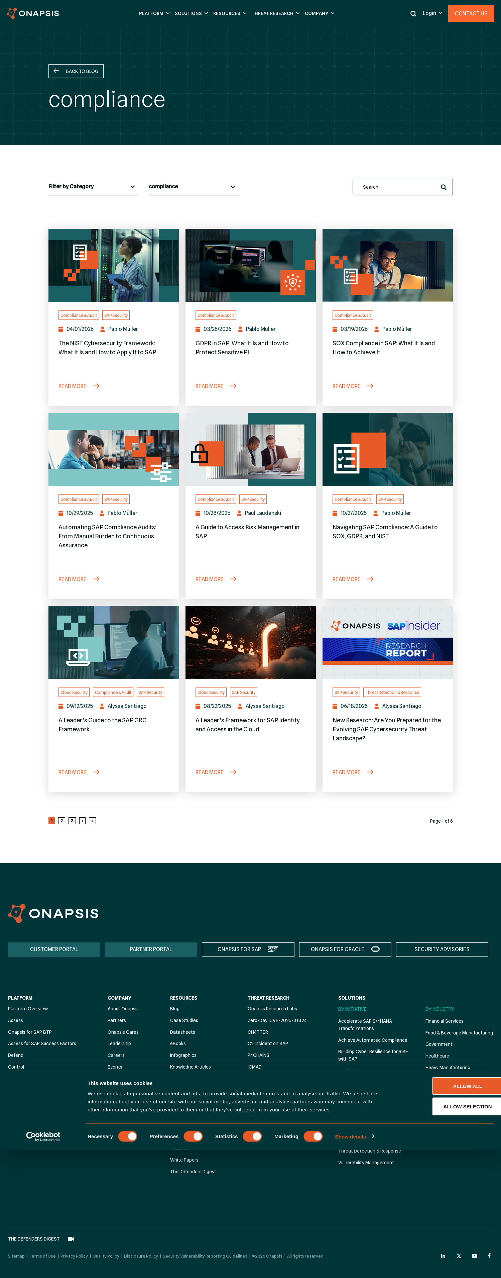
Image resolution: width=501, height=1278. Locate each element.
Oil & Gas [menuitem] (435, 1114)
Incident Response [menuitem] (357, 1070)
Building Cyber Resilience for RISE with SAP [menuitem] (373, 1055)
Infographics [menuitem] (183, 1055)
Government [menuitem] (439, 1044)
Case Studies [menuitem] (184, 1020)
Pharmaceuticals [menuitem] (443, 1091)
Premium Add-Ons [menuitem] (27, 1078)
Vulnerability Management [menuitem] (366, 1162)
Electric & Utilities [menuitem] (444, 1102)
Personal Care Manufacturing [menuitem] (456, 1125)
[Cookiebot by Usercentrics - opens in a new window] (43, 1265)
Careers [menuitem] (116, 1055)
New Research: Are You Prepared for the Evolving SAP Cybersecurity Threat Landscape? (387, 729)
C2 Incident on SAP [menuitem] (268, 1043)
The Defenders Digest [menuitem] (193, 1171)
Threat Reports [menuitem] (186, 1125)
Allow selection (445, 1235)
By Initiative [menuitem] (352, 1009)
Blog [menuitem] (174, 1008)
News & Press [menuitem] (122, 1078)
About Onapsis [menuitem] (123, 1008)
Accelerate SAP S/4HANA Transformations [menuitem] (365, 1024)
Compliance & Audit (78, 315)
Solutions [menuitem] (351, 998)
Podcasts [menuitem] (180, 1078)
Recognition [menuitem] (120, 1090)
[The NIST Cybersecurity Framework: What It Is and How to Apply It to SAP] (113, 265)
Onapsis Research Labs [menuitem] (272, 1008)
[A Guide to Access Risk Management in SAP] (250, 449)
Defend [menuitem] (15, 1055)
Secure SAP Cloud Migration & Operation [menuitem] (369, 1086)
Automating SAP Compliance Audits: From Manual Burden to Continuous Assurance (107, 536)
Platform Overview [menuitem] (28, 1008)
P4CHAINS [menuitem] (258, 1055)
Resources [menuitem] (183, 998)
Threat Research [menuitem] (268, 998)
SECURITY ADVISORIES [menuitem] (442, 949)
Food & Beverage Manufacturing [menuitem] (459, 1032)
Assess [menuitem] (15, 1020)
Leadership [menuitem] (119, 1043)
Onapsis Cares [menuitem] (123, 1032)
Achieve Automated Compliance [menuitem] (372, 1040)
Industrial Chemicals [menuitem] (447, 1079)
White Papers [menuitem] (184, 1160)
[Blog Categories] (93, 187)
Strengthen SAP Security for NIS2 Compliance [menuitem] (373, 1116)
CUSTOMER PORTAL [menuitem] (54, 949)
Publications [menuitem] (183, 1090)
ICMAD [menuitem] (255, 1067)
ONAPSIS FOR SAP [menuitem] (239, 949)
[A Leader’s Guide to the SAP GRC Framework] (113, 642)
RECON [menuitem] (255, 1078)
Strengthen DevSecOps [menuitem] (363, 1101)
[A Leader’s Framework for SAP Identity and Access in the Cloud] (250, 642)
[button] (153, 13)
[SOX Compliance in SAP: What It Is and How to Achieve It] (388, 265)
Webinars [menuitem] (180, 1148)
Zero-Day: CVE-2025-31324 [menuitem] (277, 1020)
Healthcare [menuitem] (437, 1056)
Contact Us (471, 13)
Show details (350, 1265)
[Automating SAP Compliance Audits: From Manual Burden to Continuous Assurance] (113, 449)
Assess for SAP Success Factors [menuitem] (42, 1043)
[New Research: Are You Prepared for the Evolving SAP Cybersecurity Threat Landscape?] (388, 642)
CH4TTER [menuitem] (258, 1032)
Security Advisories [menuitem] (190, 1102)
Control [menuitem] (16, 1067)
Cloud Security (74, 692)
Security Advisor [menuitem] (25, 1090)
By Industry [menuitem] (439, 1009)
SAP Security (116, 315)
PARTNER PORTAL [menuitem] (151, 949)
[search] (403, 187)
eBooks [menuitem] (178, 1043)
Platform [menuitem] (20, 998)
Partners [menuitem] (117, 1020)
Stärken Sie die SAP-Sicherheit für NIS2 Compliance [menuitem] (374, 1135)
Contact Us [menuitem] (120, 1102)
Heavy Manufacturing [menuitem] (447, 1067)
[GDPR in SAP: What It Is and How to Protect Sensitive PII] (250, 265)
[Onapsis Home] (53, 913)
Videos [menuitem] (177, 1136)
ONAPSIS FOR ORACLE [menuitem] (337, 949)
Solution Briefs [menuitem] (185, 1113)
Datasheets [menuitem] (182, 1032)
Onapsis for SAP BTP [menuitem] (30, 1032)
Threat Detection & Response (392, 692)
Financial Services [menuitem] (444, 1021)
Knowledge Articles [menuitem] (190, 1067)
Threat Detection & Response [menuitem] (369, 1151)
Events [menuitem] (115, 1067)
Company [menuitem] (119, 998)
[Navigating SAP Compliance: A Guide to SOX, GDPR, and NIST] (388, 449)
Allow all (445, 1214)
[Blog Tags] (194, 187)
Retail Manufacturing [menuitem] (447, 1137)
